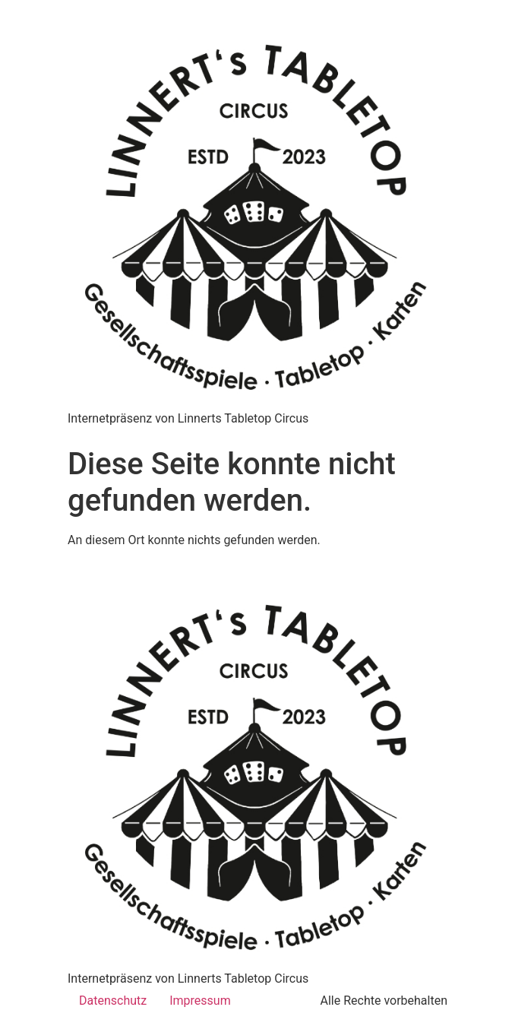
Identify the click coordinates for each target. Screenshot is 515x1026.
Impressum (200, 1000)
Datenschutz (113, 1000)
